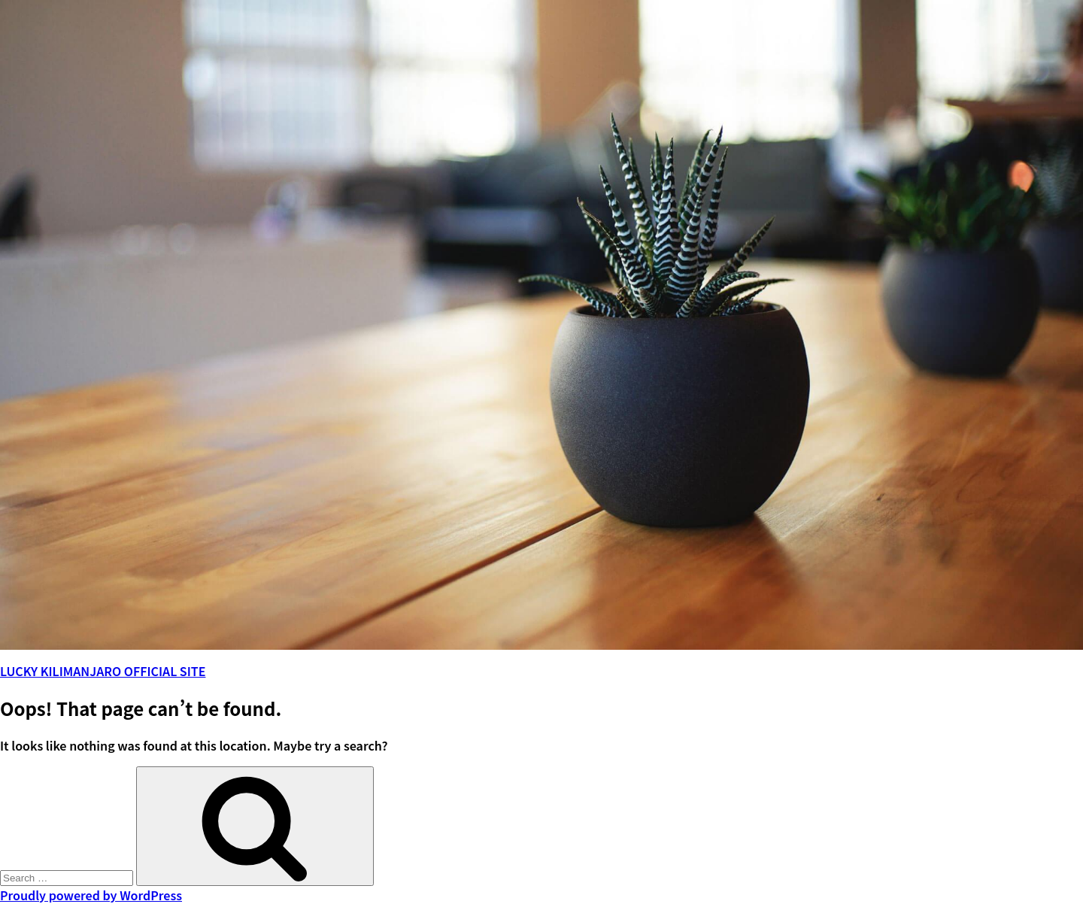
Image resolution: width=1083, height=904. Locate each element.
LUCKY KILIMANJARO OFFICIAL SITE (102, 671)
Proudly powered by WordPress (91, 895)
